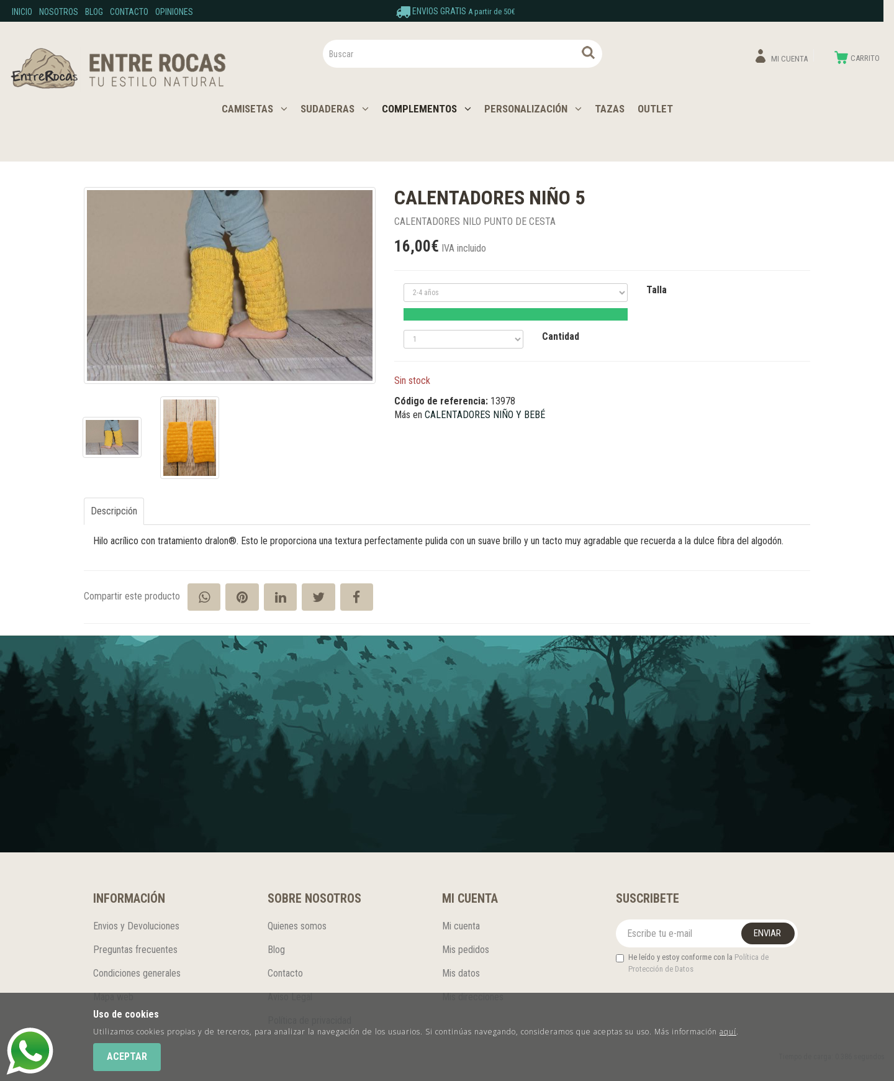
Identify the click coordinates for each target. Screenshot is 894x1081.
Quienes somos (297, 926)
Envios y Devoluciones (136, 926)
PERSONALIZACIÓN (533, 109)
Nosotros (58, 12)
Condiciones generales (137, 973)
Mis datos (461, 973)
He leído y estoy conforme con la (692, 963)
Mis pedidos (465, 950)
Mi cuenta (461, 926)
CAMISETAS (254, 109)
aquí (728, 1031)
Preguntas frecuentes (135, 950)
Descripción (114, 511)
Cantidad (560, 336)
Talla (656, 290)
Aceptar (127, 1056)
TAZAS (610, 109)
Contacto (129, 12)
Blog (94, 12)
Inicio (22, 12)
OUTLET (655, 109)
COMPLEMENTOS (426, 109)
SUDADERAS (334, 109)
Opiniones (174, 12)
